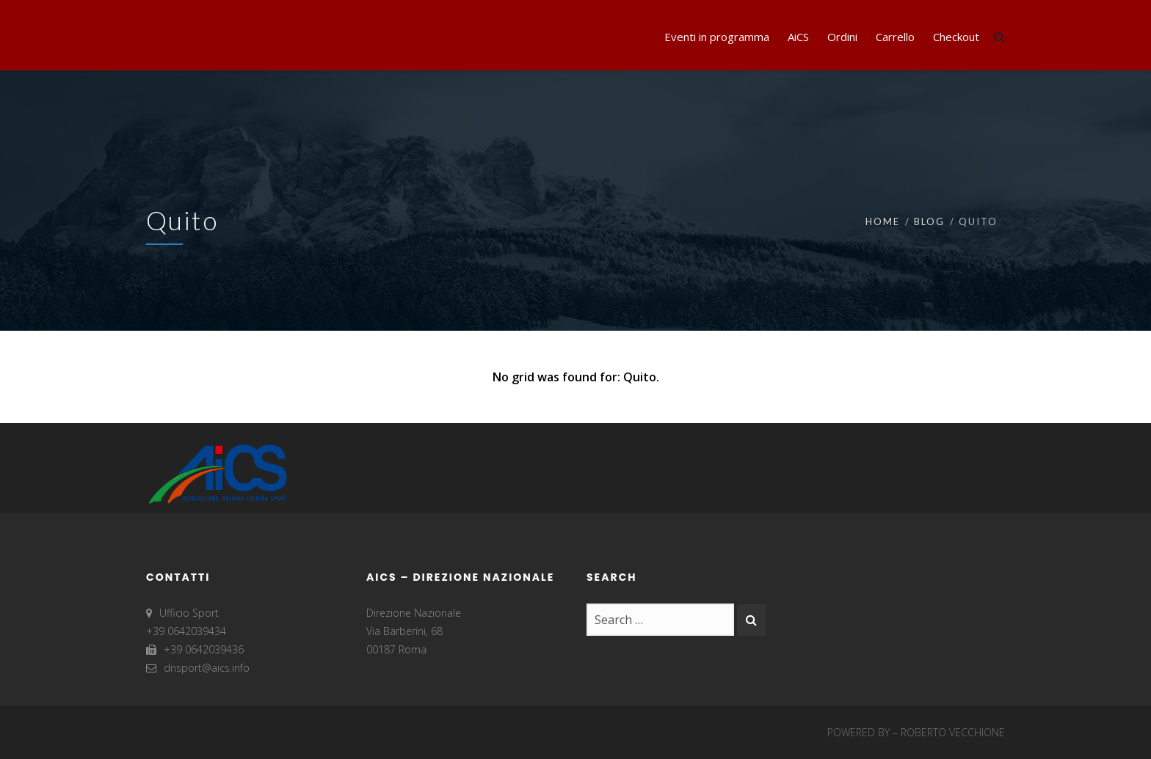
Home (882, 221)
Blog (929, 221)
